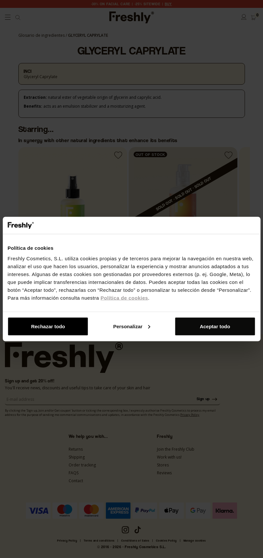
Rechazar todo (48, 326)
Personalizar (131, 326)
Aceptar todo (215, 326)
